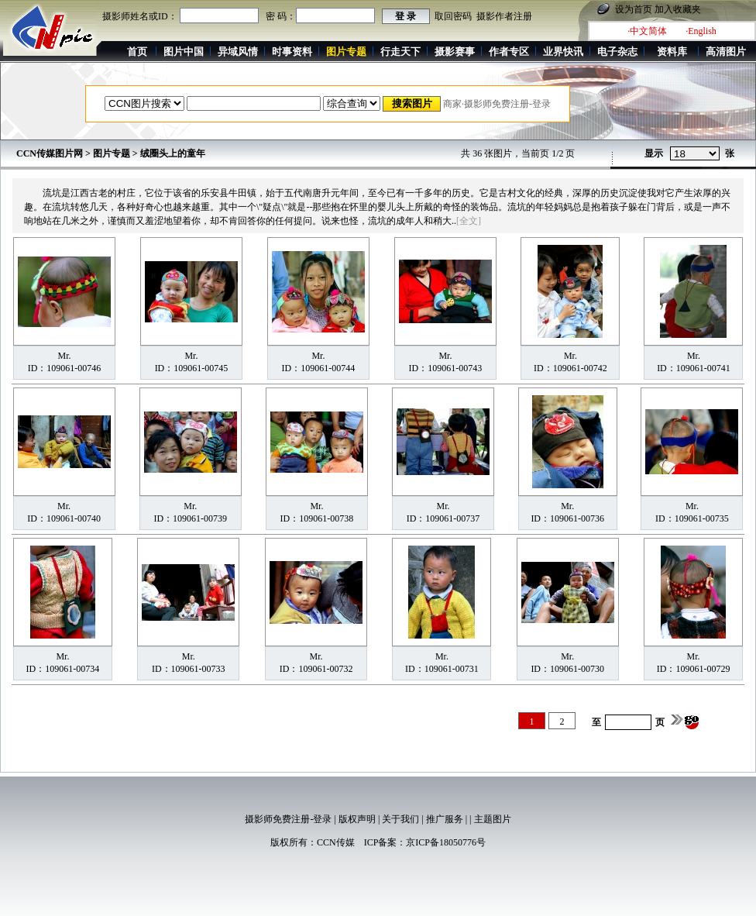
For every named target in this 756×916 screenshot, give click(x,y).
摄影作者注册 (504, 16)
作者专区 (509, 51)
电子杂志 (617, 51)
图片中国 (183, 51)
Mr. (63, 355)
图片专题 (111, 153)
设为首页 (633, 9)
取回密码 (453, 16)
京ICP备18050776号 (446, 842)
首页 (137, 51)
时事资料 (292, 51)
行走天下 (400, 51)
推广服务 (444, 819)
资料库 (672, 51)
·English (701, 31)
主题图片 (492, 819)
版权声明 (357, 819)
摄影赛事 (455, 51)
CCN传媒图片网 (49, 153)
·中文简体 (647, 31)
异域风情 (238, 51)
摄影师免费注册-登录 (288, 819)
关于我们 (400, 819)
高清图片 (726, 51)
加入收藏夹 (678, 9)
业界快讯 (563, 51)
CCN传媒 (336, 842)
